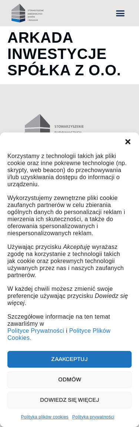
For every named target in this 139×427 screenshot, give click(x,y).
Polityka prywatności (93, 417)
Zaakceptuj (69, 359)
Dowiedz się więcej (69, 400)
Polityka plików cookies (45, 417)
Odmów (69, 379)
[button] (128, 141)
